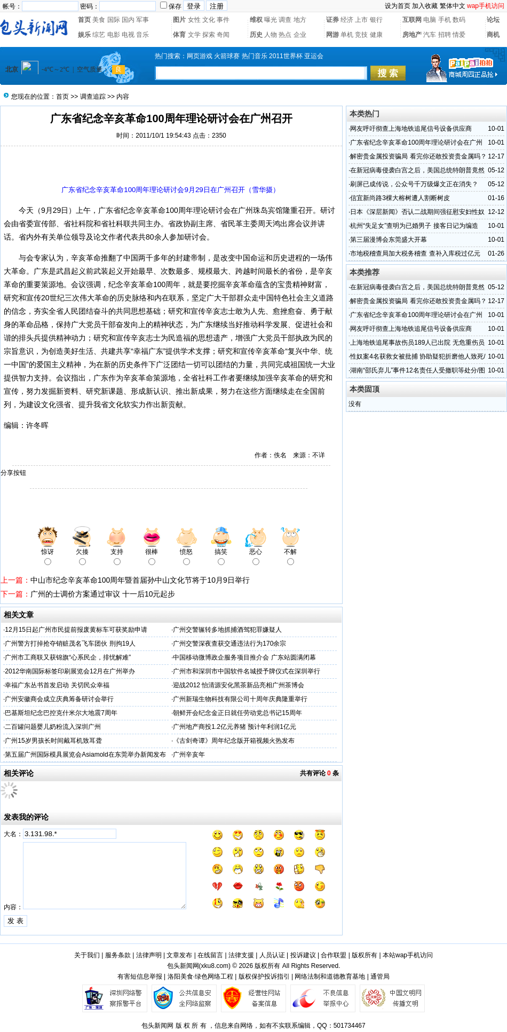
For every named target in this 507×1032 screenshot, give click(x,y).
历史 (256, 34)
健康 (376, 34)
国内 (128, 19)
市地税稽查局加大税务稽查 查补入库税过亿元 (415, 253)
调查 (285, 19)
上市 (361, 19)
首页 (84, 19)
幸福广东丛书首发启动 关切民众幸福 (57, 685)
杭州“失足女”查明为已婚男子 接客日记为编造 (414, 225)
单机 (346, 34)
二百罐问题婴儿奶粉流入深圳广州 (53, 727)
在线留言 (210, 955)
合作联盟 (333, 955)
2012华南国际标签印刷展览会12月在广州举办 (70, 671)
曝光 (270, 19)
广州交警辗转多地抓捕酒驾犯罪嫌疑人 (227, 629)
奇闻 (223, 34)
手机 (444, 19)
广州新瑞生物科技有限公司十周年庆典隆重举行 (240, 699)
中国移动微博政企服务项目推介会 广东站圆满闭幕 (244, 657)
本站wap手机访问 (408, 955)
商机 (493, 34)
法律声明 (149, 955)
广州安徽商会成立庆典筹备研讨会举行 (59, 699)
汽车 (429, 34)
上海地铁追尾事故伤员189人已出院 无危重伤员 (417, 342)
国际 (113, 19)
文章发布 (179, 955)
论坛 (493, 19)
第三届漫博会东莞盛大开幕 (388, 239)
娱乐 (84, 34)
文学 (194, 34)
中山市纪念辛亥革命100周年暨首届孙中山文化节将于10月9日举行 (140, 580)
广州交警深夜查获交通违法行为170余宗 (229, 643)
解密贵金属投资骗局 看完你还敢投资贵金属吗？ (418, 156)
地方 (300, 19)
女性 (194, 19)
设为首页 (397, 6)
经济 (346, 19)
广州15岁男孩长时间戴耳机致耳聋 (53, 740)
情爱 (459, 34)
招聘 (444, 34)
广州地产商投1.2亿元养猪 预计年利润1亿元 (234, 727)
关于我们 (87, 955)
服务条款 (118, 955)
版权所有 (364, 955)
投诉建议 (303, 955)
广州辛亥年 (189, 754)
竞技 (361, 34)
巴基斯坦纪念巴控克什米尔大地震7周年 (61, 713)
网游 (332, 34)
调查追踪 (93, 96)
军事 (142, 19)
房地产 (412, 34)
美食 (98, 19)
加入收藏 (425, 6)
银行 (376, 19)
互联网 (412, 19)
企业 (300, 34)
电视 (128, 34)
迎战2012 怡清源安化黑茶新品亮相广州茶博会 (238, 685)
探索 (208, 34)
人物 (270, 34)
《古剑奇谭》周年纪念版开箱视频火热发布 (234, 740)
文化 (208, 19)
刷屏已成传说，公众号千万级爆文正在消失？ (414, 184)
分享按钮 (13, 473)
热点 (285, 34)
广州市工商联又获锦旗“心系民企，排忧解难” (68, 657)
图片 (179, 19)
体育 (179, 34)
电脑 (429, 19)
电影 (113, 34)
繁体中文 (452, 6)
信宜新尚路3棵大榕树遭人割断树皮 (400, 198)
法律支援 (241, 955)
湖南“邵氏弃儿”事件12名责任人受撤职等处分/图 (417, 370)
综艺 (98, 34)
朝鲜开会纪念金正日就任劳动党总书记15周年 (237, 713)
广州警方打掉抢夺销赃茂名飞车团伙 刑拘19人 (70, 643)
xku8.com (214, 966)
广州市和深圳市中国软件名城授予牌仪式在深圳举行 (246, 671)
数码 (459, 19)
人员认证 (272, 955)
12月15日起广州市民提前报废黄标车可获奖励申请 (76, 629)
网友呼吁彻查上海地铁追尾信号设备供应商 (411, 128)
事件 (223, 19)
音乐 (142, 34)
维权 (256, 19)
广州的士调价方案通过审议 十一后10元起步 (102, 594)
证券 (332, 19)
